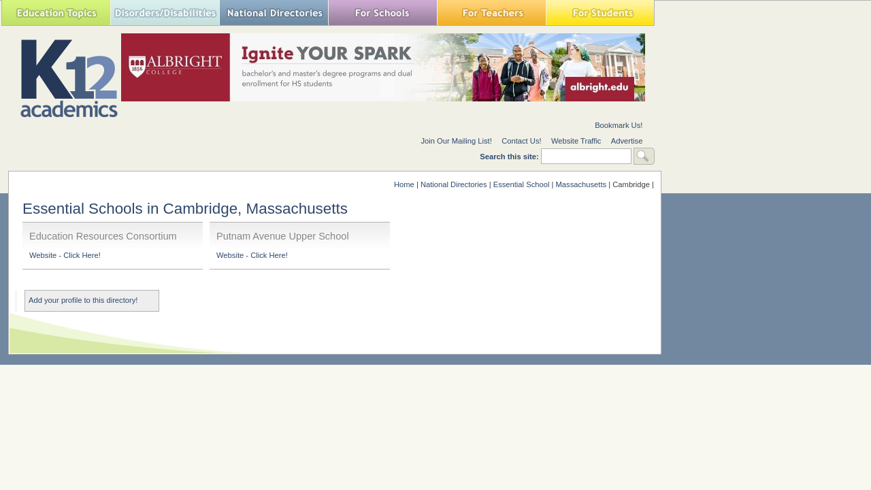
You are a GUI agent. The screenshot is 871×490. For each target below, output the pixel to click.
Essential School (521, 184)
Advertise (627, 141)
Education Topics (55, 12)
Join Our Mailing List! (456, 141)
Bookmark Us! (618, 125)
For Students (600, 12)
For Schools (382, 12)
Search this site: (510, 156)
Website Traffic (576, 141)
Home (404, 184)
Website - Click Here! (65, 255)
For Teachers (491, 12)
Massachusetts (581, 184)
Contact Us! (521, 141)
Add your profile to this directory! (83, 300)
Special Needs (164, 12)
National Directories (273, 12)
